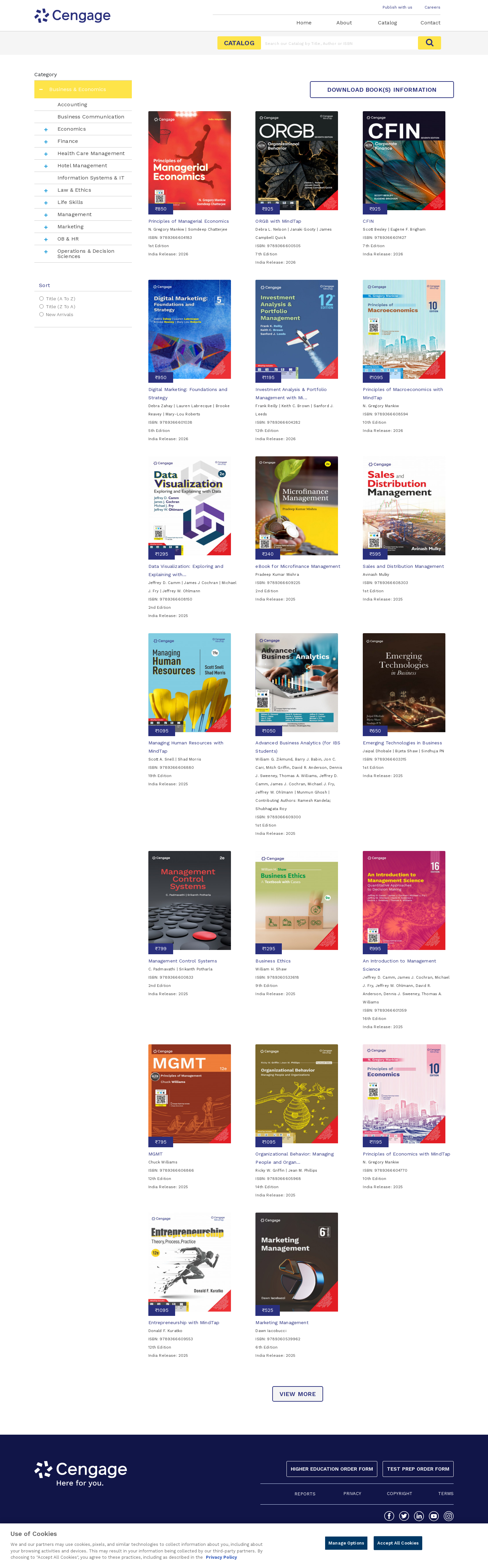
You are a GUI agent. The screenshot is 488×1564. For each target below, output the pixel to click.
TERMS (446, 1493)
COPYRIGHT (399, 1493)
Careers (432, 7)
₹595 (375, 554)
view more (298, 1393)
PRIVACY (352, 1493)
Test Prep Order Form (418, 1469)
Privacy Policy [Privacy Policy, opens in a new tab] (221, 1560)
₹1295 (161, 554)
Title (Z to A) (60, 306)
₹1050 (269, 731)
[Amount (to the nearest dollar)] (340, 42)
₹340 (268, 554)
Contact (430, 22)
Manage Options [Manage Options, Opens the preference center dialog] (346, 1546)
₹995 (375, 949)
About (344, 22)
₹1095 (376, 377)
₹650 (375, 731)
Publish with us (397, 7)
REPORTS (305, 1493)
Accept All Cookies (398, 1546)
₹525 (267, 1310)
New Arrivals (60, 314)
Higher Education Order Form (332, 1469)
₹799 (161, 949)
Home (304, 22)
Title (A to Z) (60, 298)
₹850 (161, 209)
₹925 (267, 209)
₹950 (161, 377)
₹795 (161, 1142)
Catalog (387, 22)
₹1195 (268, 377)
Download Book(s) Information (381, 89)
